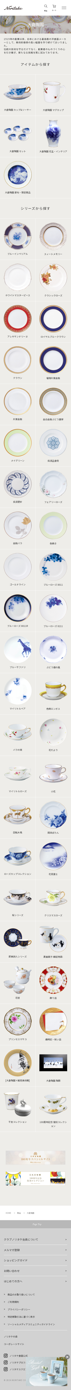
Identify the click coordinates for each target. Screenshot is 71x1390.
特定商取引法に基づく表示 (21, 1316)
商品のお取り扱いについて (21, 1294)
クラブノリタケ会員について (21, 1239)
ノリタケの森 (10, 1336)
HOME (8, 1212)
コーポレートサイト (14, 1344)
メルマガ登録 (12, 1250)
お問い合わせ (12, 1271)
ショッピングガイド (16, 1260)
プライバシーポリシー (19, 1309)
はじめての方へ (13, 1281)
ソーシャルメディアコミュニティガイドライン (31, 1324)
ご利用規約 (13, 1301)
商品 (19, 1212)
